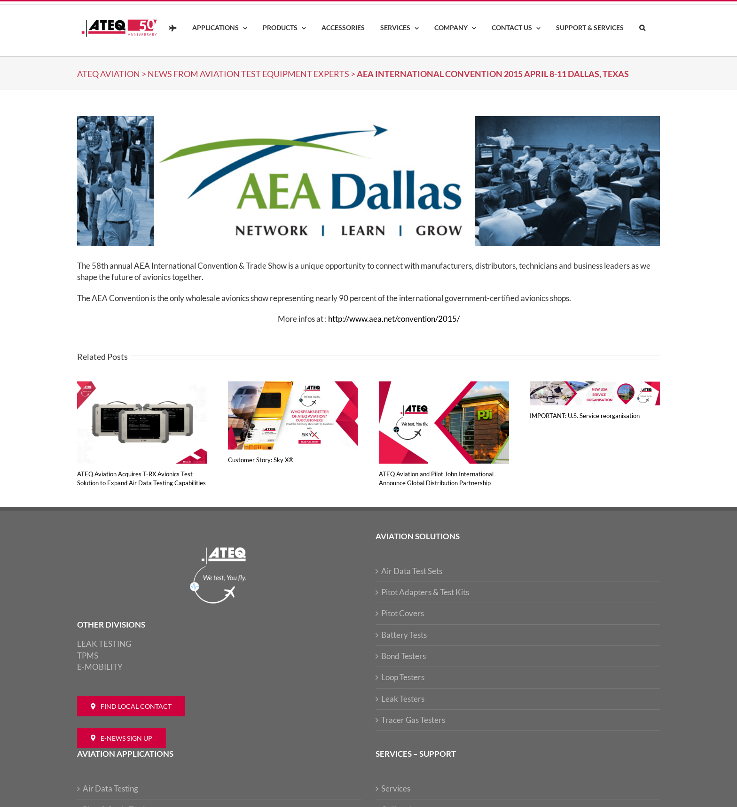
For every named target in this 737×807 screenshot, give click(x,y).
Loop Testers (402, 677)
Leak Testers (402, 699)
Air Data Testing (110, 788)
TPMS (87, 655)
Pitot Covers (402, 613)
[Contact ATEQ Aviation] (131, 706)
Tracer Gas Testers (413, 720)
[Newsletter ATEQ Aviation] (121, 738)
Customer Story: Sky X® (260, 460)
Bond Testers (403, 656)
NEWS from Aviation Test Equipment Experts (248, 74)
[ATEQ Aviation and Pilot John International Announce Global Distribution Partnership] (444, 386)
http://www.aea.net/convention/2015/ (394, 319)
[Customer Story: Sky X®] (293, 386)
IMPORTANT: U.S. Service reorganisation (585, 415)
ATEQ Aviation (108, 74)
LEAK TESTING (104, 644)
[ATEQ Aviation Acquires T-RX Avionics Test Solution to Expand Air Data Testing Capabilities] (142, 386)
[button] (642, 28)
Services (395, 788)
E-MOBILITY (100, 667)
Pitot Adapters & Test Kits (425, 592)
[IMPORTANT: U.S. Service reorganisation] (595, 386)
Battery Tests (404, 635)
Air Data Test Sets (411, 571)
